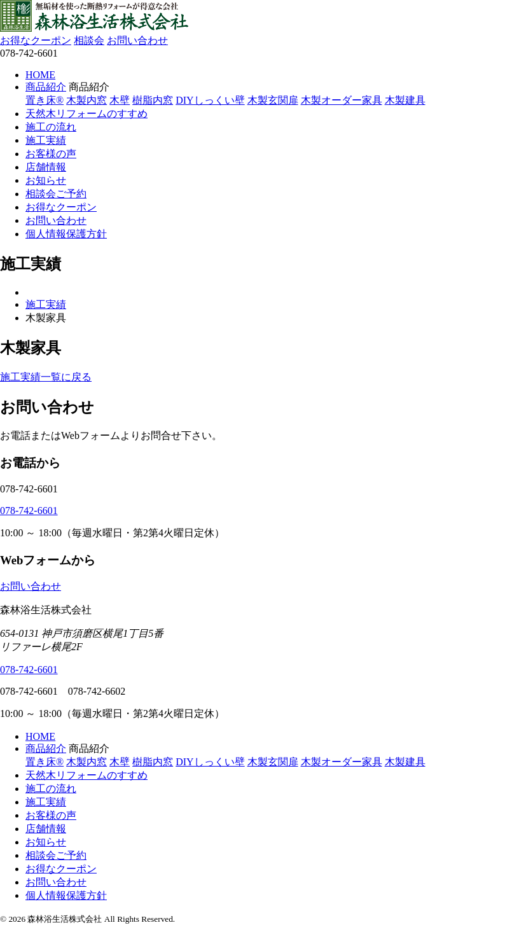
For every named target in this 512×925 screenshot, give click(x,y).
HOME (40, 74)
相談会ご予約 (55, 193)
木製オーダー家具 (341, 100)
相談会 (89, 40)
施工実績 (45, 140)
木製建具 (405, 100)
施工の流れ (50, 127)
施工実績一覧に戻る (46, 377)
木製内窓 (86, 100)
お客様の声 (50, 153)
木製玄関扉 (272, 100)
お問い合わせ (137, 40)
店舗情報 (45, 167)
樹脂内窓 (152, 100)
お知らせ (45, 180)
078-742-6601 (29, 510)
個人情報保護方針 (66, 233)
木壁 (119, 100)
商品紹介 (45, 86)
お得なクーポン (35, 40)
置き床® (44, 100)
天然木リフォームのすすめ (86, 113)
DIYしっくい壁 (210, 100)
